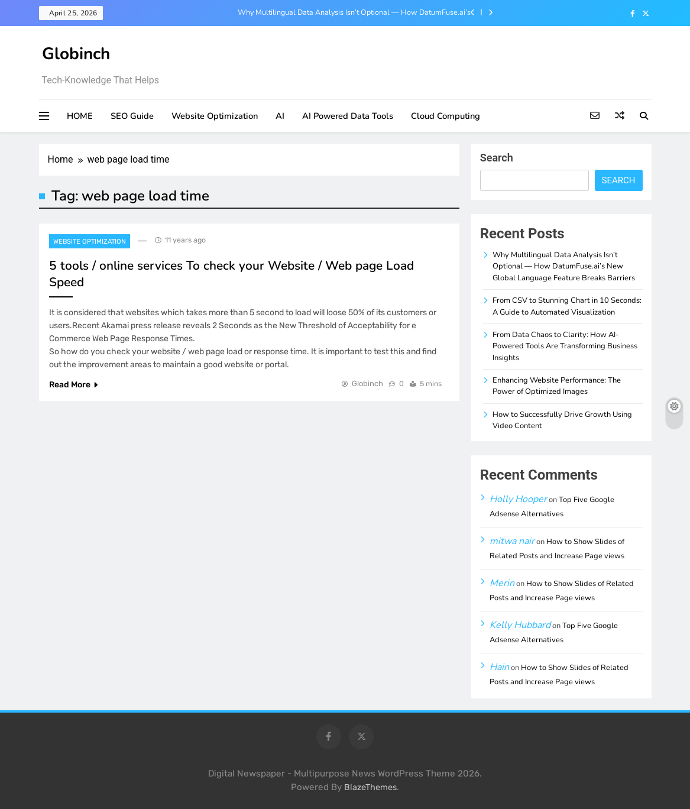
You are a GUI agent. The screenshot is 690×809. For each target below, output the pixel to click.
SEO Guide (132, 116)
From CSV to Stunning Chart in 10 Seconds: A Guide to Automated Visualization (567, 306)
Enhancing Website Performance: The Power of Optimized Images (557, 386)
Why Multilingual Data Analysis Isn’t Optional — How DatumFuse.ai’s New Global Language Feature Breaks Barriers (354, 12)
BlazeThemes (370, 787)
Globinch (76, 54)
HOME (80, 116)
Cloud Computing (445, 116)
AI (280, 116)
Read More (73, 385)
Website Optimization (214, 116)
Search (496, 157)
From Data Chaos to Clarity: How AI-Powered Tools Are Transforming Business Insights (565, 346)
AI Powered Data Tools (347, 116)
